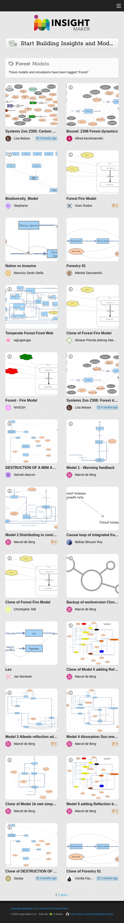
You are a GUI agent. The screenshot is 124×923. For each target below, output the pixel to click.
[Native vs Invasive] (31, 247)
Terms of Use (45, 908)
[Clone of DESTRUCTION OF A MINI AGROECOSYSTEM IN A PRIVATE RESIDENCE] (31, 852)
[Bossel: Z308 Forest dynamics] (92, 112)
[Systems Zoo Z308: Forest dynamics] (92, 381)
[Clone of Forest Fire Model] (92, 314)
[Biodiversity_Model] (31, 179)
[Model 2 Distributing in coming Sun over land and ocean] (31, 516)
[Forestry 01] (92, 247)
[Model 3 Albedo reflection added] (31, 718)
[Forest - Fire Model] (31, 381)
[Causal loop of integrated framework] (92, 516)
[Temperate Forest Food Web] (31, 314)
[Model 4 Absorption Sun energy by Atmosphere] (92, 718)
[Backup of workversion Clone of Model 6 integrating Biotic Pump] (92, 583)
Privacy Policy (61, 908)
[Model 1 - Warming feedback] (92, 448)
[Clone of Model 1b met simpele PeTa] (31, 785)
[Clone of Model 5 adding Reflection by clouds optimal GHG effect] (92, 650)
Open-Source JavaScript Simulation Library (92, 914)
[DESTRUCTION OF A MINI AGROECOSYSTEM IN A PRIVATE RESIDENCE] (31, 448)
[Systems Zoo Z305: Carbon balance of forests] (31, 112)
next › (64, 895)
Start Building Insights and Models (63, 43)
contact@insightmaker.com (23, 908)
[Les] (31, 650)
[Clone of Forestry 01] (92, 852)
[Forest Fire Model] (92, 179)
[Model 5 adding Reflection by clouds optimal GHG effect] (92, 785)
